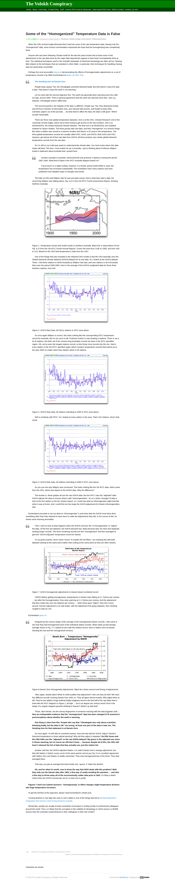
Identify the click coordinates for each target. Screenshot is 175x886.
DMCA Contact (118, 10)
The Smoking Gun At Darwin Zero (50, 81)
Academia (64, 39)
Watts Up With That (75, 75)
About (34, 10)
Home (28, 10)
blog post (58, 72)
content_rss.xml (131, 10)
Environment (86, 39)
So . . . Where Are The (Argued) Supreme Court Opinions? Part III (48, 852)
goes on (43, 615)
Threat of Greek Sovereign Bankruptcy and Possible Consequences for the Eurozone (94, 854)
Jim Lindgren (32, 39)
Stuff (62, 10)
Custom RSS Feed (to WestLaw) (78, 10)
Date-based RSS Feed (101, 10)
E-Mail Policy (53, 10)
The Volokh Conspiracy (49, 3)
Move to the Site (40, 13)
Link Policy (42, 10)
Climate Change (75, 39)
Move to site (63, 13)
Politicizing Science (99, 39)
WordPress (123, 877)
